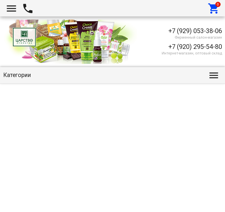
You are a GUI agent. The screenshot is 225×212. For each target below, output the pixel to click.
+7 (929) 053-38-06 (195, 31)
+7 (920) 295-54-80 (195, 46)
